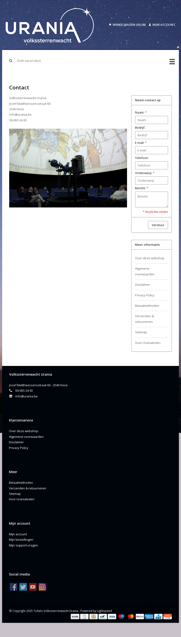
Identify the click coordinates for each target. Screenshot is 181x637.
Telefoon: (142, 158)
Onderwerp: (145, 173)
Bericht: (141, 188)
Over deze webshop (149, 258)
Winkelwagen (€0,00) (127, 24)
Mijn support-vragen (23, 545)
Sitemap (141, 332)
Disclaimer (142, 284)
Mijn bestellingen (21, 539)
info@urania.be (26, 396)
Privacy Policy (144, 295)
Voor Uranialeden (147, 343)
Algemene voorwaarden (145, 271)
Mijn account (162, 24)
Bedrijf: (140, 127)
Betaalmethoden (147, 305)
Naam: (141, 112)
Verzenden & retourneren (144, 319)
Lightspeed (104, 611)
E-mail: (141, 143)
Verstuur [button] (158, 225)
